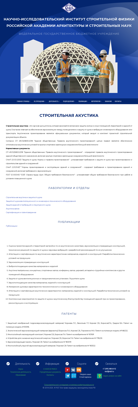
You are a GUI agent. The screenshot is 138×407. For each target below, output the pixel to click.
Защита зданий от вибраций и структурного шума (27, 205)
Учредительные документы (50, 372)
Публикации (83, 101)
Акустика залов (12, 209)
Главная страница (24, 101)
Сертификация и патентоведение (21, 212)
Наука (20, 369)
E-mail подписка (85, 377)
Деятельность (54, 101)
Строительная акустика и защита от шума (23, 197)
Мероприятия (96, 101)
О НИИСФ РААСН (50, 369)
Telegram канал (85, 374)
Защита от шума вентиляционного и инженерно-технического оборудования (39, 201)
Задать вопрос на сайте (112, 376)
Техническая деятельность (20, 372)
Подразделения (69, 101)
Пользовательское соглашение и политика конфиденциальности (69, 385)
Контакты (118, 101)
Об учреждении (39, 101)
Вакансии (108, 101)
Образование (21, 375)
